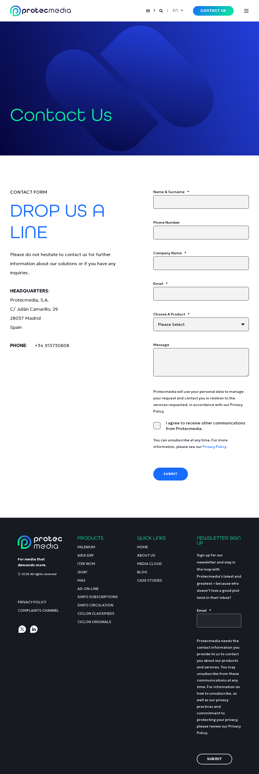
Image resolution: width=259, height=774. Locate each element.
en (175, 10)
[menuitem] (32, 602)
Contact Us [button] (213, 11)
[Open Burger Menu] (246, 11)
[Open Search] (161, 10)
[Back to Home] (40, 10)
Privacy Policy (214, 446)
